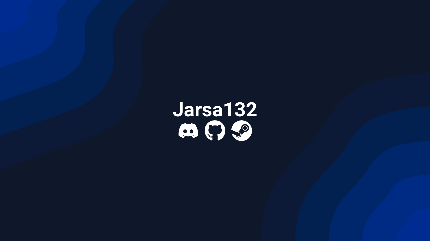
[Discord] (188, 130)
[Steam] (241, 130)
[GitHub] (215, 130)
